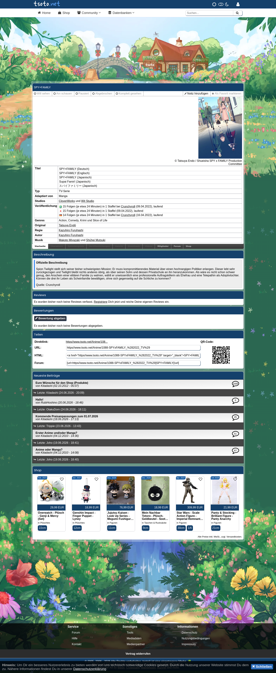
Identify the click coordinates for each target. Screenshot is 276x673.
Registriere (100, 304)
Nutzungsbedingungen (196, 640)
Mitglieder (163, 248)
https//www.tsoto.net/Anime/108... (87, 344)
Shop (188, 248)
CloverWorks (67, 203)
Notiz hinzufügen (197, 95)
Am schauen (64, 95)
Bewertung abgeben (50, 320)
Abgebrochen (103, 95)
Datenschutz (189, 634)
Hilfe (74, 640)
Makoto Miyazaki (69, 242)
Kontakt (76, 646)
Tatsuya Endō (67, 227)
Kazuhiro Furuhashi (71, 232)
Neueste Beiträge (47, 378)
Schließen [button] (262, 666)
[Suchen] (237, 13)
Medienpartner (136, 646)
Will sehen (43, 95)
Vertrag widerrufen (138, 655)
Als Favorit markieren (228, 95)
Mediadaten (134, 640)
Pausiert (84, 95)
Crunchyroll (128, 208)
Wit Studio (87, 203)
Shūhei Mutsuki (95, 242)
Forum (177, 248)
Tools (130, 634)
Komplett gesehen (130, 95)
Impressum (189, 646)
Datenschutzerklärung (89, 669)
